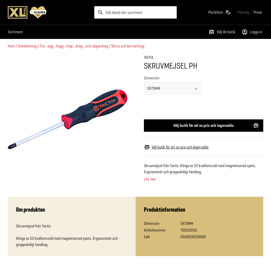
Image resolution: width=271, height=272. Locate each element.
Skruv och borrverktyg (127, 46)
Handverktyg (27, 46)
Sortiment (15, 32)
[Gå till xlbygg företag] (243, 12)
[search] (135, 12)
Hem (11, 46)
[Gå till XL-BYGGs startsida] (49, 12)
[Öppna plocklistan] (219, 12)
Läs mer (150, 179)
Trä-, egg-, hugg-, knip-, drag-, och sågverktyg (74, 46)
